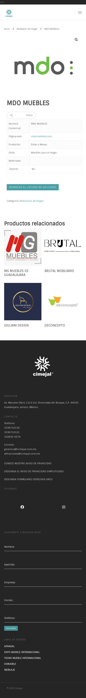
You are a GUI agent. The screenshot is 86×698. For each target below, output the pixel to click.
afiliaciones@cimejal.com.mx (22, 453)
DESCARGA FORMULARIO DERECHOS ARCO (28, 479)
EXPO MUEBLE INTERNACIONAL (22, 652)
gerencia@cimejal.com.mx (20, 449)
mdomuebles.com (41, 136)
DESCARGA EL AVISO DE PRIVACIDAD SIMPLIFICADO (34, 471)
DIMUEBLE (10, 663)
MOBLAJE (9, 669)
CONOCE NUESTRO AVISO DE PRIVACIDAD (27, 463)
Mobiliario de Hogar (27, 29)
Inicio (7, 29)
